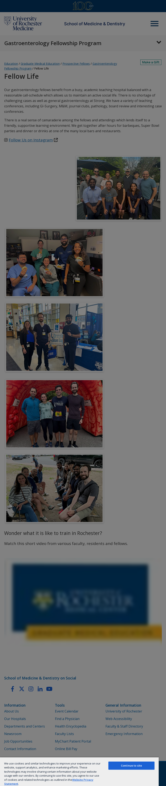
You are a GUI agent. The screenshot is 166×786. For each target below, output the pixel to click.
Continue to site (131, 765)
